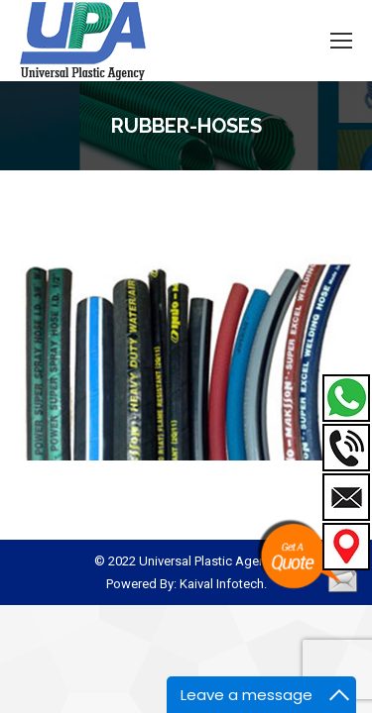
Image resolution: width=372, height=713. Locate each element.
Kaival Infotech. (223, 583)
